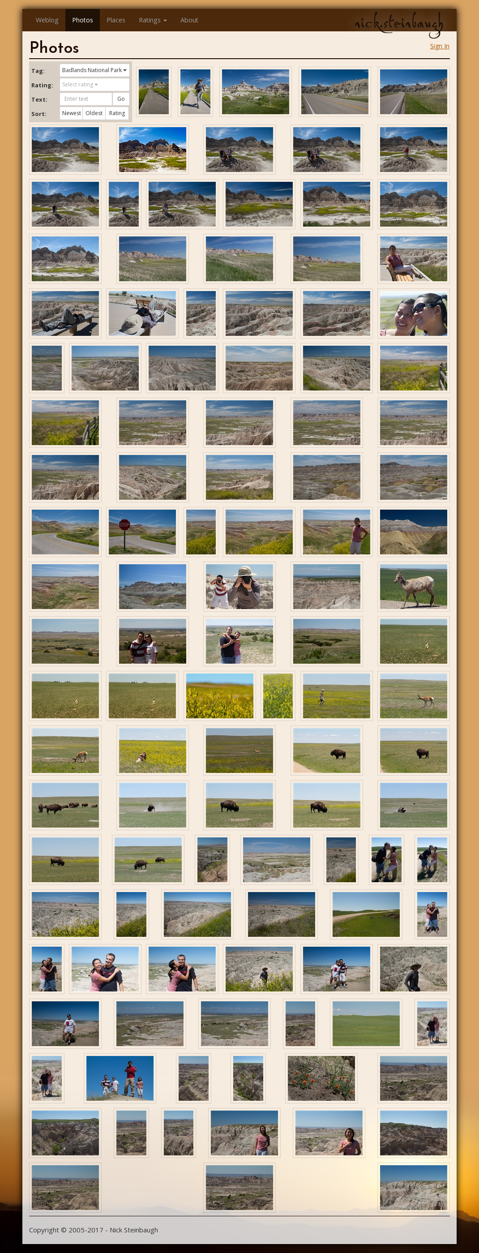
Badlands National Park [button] (94, 70)
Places (116, 20)
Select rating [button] (80, 84)
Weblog (47, 20)
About (189, 20)
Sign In (439, 46)
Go (121, 99)
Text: (39, 99)
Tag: (38, 71)
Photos (82, 20)
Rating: (42, 85)
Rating (117, 113)
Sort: (39, 114)
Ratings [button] (153, 20)
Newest (71, 113)
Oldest (94, 113)
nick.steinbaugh (399, 23)
